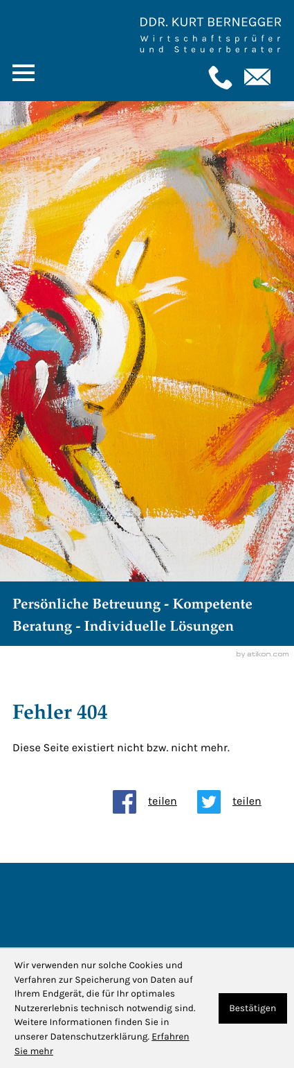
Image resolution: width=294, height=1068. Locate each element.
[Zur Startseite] (210, 35)
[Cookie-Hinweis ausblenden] (253, 1008)
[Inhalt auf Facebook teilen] (155, 802)
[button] (218, 77)
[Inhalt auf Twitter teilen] (239, 802)
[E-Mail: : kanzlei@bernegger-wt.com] (256, 77)
